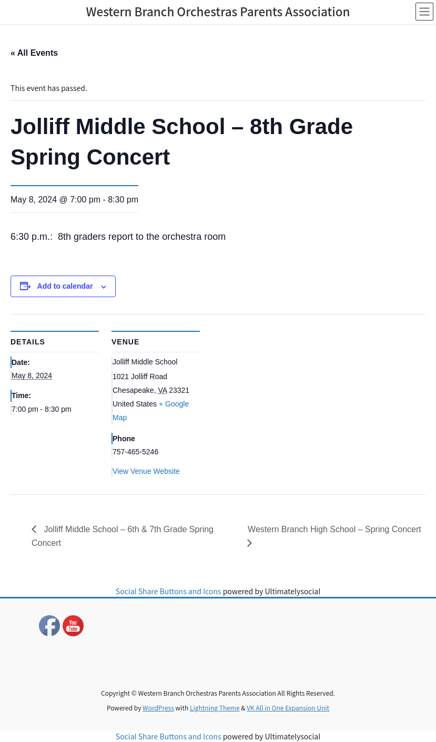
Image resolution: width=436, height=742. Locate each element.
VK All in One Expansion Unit (288, 707)
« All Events (34, 52)
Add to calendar (65, 286)
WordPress (158, 707)
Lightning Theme (215, 707)
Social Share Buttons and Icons (168, 591)
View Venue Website (146, 471)
